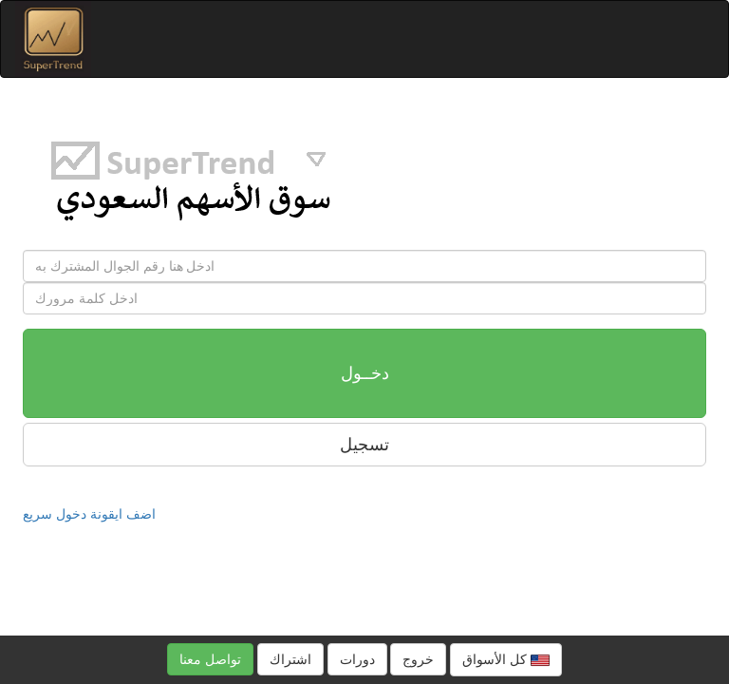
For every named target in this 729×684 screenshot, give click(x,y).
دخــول (365, 373)
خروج (418, 659)
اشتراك (290, 659)
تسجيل (364, 444)
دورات (357, 659)
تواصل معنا (210, 659)
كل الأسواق (506, 660)
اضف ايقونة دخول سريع (89, 514)
